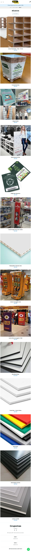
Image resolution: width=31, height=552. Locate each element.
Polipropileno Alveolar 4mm (15, 265)
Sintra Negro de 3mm (15, 482)
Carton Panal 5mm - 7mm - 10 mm (15, 48)
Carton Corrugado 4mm (15, 301)
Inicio (10, 7)
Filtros (15, 13)
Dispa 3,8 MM (15, 121)
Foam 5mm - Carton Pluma (15, 410)
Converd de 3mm (15, 85)
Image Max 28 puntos (15, 193)
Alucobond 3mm (15, 374)
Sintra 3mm (15, 446)
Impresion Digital (15, 7)
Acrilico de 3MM (15, 518)
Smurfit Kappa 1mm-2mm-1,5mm (15, 229)
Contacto (15, 538)
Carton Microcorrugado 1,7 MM (15, 338)
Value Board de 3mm (15, 157)
